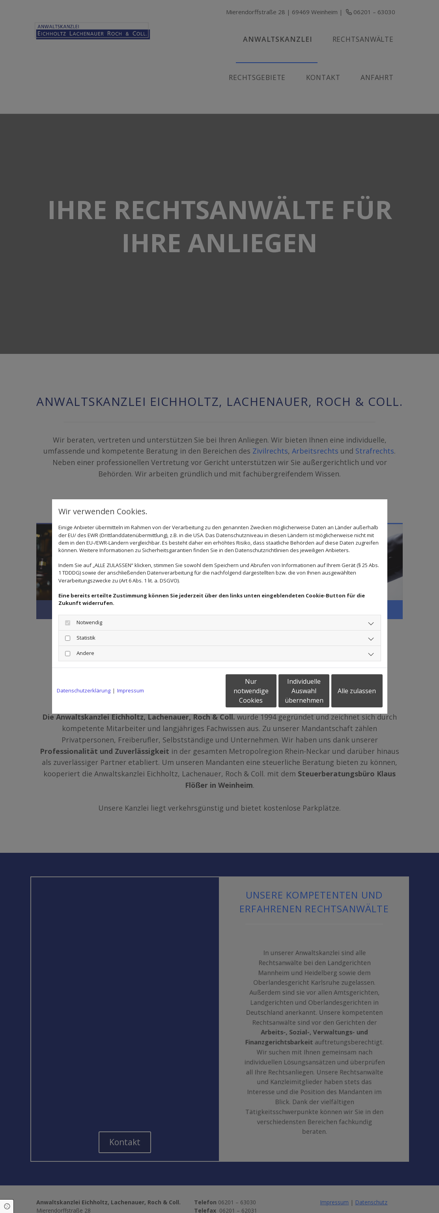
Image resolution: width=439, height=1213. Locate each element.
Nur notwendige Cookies (196, 691)
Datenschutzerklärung (83, 690)
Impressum (130, 690)
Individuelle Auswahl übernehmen (271, 691)
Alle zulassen (346, 690)
